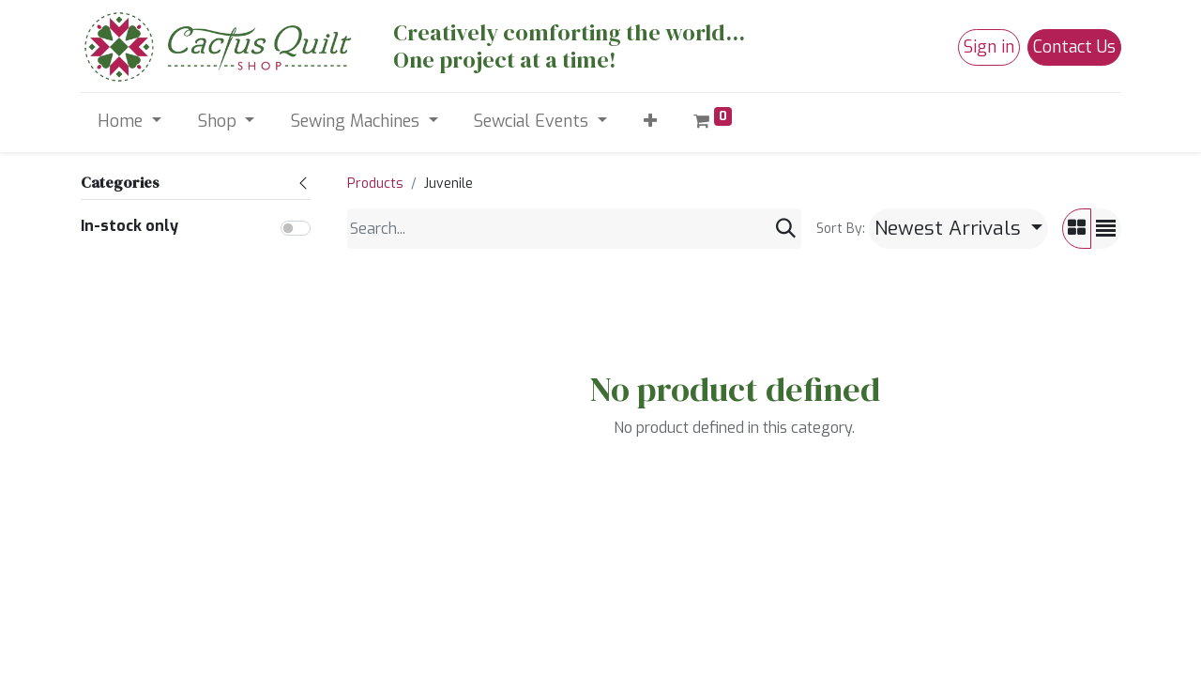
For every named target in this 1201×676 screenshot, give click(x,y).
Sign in (989, 47)
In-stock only (129, 226)
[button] (650, 121)
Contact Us (1074, 47)
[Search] (785, 228)
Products (375, 183)
